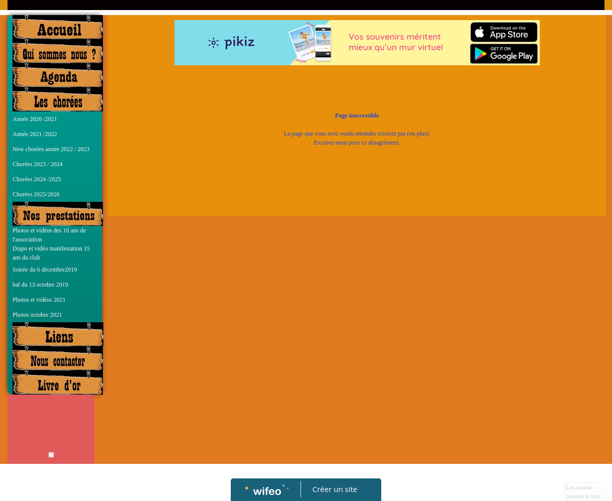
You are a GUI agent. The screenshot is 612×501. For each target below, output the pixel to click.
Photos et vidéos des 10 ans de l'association (49, 235)
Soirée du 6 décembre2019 (45, 269)
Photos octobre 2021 (37, 314)
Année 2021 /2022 (35, 134)
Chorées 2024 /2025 (37, 179)
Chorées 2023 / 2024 (38, 164)
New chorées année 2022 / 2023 (51, 149)
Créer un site (335, 489)
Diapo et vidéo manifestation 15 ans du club (51, 253)
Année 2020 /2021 (35, 118)
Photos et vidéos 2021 (39, 299)
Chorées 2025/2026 (36, 194)
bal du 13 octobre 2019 (40, 284)
